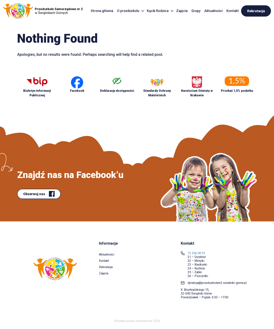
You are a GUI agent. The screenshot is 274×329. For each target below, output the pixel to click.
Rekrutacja (256, 11)
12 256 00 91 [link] (196, 253)
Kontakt (232, 11)
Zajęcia (182, 11)
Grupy (196, 11)
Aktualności (213, 11)
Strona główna (102, 11)
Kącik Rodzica (158, 11)
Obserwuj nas (34, 194)
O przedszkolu (128, 11)
